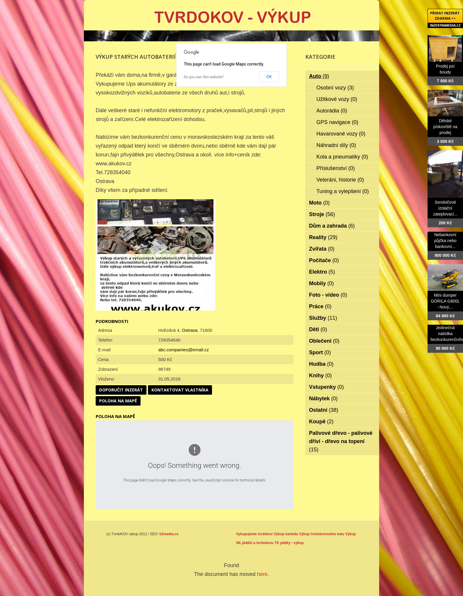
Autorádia (332, 111)
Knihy (320, 375)
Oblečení (324, 341)
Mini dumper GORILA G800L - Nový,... (445, 301)
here (262, 574)
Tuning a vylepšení (343, 191)
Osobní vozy (335, 88)
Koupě (321, 421)
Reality (323, 237)
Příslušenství (336, 168)
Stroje (322, 214)
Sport (320, 352)
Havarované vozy (341, 134)
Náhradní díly (336, 145)
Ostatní (323, 410)
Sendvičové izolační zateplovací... (445, 208)
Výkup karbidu (286, 534)
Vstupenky (326, 387)
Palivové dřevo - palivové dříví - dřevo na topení (341, 441)
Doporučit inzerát (121, 390)
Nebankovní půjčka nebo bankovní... (445, 240)
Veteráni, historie (340, 180)
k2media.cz (168, 534)
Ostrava (190, 330)
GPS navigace (337, 122)
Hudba (321, 364)
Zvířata (322, 249)
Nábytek (323, 398)
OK (269, 76)
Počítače (324, 260)
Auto (319, 76)
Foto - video (328, 295)
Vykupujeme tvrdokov (254, 534)
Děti (318, 329)
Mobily (321, 283)
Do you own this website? (204, 77)
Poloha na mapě (118, 401)
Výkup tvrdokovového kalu (321, 534)
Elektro (322, 272)
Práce (320, 306)
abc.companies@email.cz (183, 349)
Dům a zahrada (332, 226)
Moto (319, 203)
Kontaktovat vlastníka (179, 390)
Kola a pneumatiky (342, 157)
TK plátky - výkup (289, 543)
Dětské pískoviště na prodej (445, 126)
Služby (323, 318)
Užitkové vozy (337, 99)
